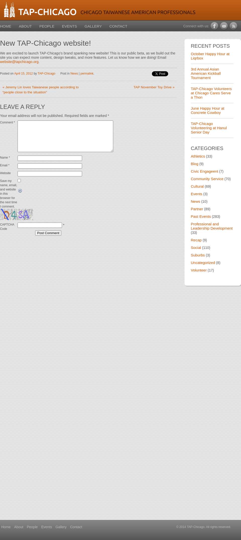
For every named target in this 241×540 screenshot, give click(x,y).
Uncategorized (203, 262)
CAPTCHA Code (7, 233)
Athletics (198, 156)
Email (5, 171)
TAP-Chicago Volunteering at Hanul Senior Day (209, 127)
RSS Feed (234, 26)
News (74, 73)
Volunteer (199, 270)
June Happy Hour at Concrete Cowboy (207, 110)
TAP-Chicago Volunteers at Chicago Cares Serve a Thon (211, 93)
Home (5, 26)
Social (196, 247)
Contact (118, 26)
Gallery (93, 26)
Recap (196, 240)
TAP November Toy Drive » (154, 87)
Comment (7, 122)
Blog (194, 164)
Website (5, 179)
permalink (86, 73)
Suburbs (198, 255)
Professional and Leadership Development (212, 226)
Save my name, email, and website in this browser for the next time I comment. (8, 199)
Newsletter (224, 26)
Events (69, 26)
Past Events (201, 216)
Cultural (197, 186)
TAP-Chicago (46, 73)
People (46, 26)
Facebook (215, 26)
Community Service (207, 179)
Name (5, 163)
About (25, 26)
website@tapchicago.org (19, 62)
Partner (197, 209)
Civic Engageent (204, 171)
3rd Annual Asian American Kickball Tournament (206, 73)
